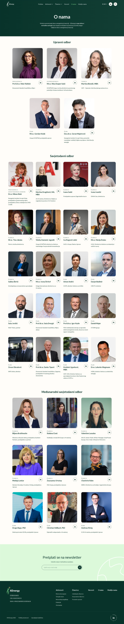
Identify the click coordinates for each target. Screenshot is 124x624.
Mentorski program (61, 594)
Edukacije (58, 602)
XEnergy (10, 617)
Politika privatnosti (24, 617)
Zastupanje (59, 605)
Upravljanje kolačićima (37, 617)
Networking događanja (62, 599)
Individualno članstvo (78, 594)
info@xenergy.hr (14, 595)
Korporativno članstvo (78, 596)
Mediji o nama (112, 590)
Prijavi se (80, 567)
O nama (100, 590)
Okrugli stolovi (60, 596)
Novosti (91, 590)
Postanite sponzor (77, 599)
